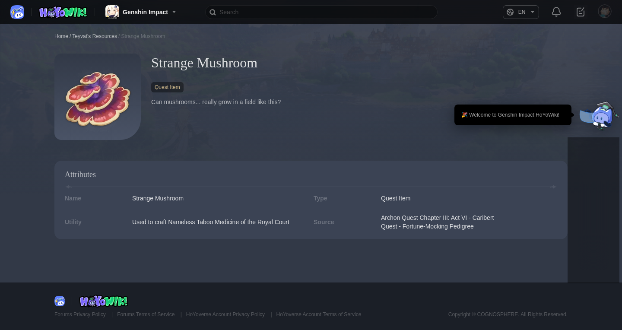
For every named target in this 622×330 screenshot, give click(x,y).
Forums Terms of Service (146, 314)
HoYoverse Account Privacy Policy (226, 314)
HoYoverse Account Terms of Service (319, 314)
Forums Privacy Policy (80, 314)
